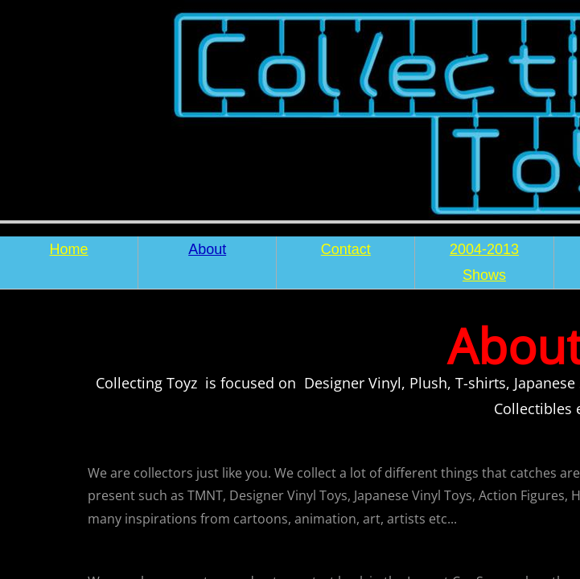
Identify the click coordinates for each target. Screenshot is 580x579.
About (207, 249)
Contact (346, 249)
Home (69, 249)
